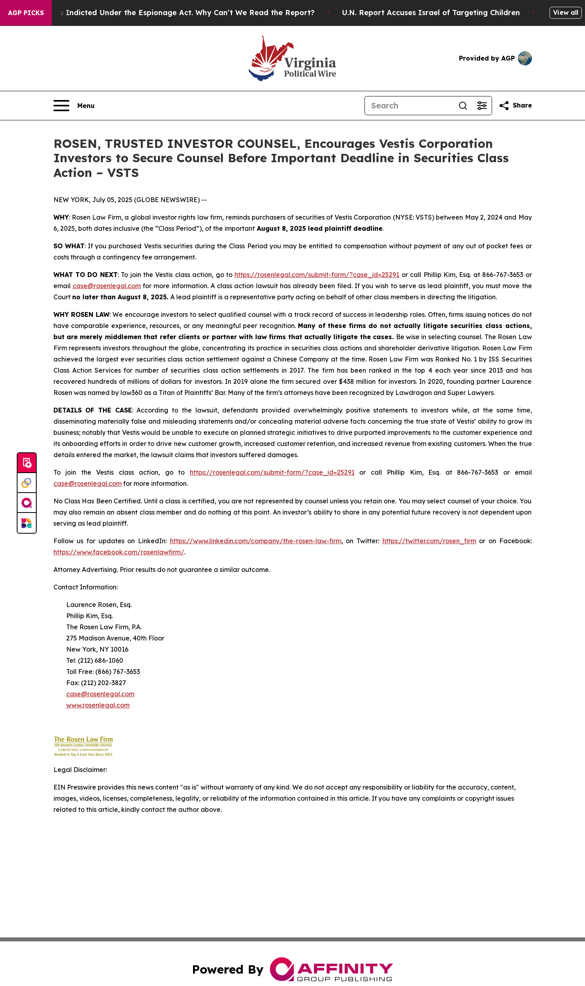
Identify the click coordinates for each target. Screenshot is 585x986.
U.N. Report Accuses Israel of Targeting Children (437, 12)
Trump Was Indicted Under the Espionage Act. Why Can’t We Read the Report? (174, 12)
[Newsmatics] (27, 523)
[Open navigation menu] (74, 106)
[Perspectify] (27, 483)
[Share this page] (515, 106)
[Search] (409, 105)
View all (565, 12)
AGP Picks (26, 13)
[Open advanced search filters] (482, 105)
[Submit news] (27, 463)
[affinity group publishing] (27, 503)
